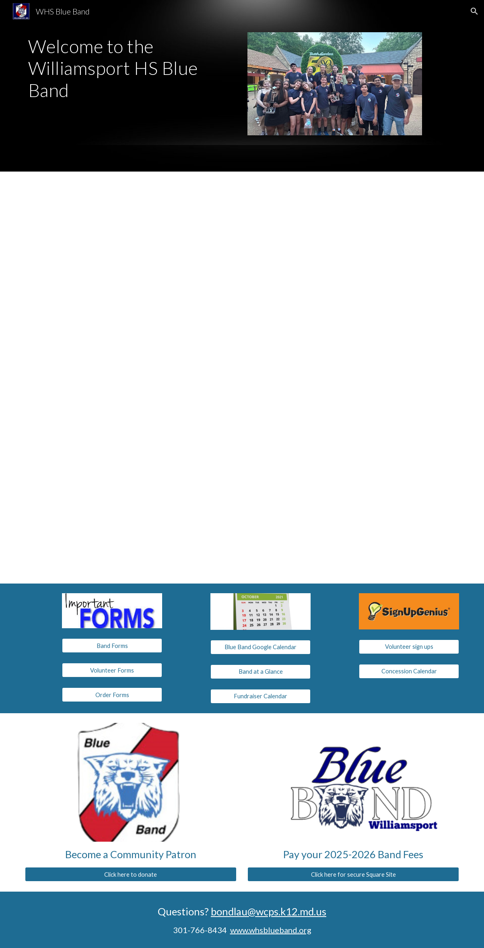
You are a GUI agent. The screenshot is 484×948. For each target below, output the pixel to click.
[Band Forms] (112, 645)
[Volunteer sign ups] (409, 646)
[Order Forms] (112, 694)
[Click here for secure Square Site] (353, 874)
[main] (131, 68)
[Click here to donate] (130, 874)
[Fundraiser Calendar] (260, 696)
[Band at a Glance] (260, 671)
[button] (474, 11)
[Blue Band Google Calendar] (260, 647)
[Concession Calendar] (409, 671)
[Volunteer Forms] (112, 670)
